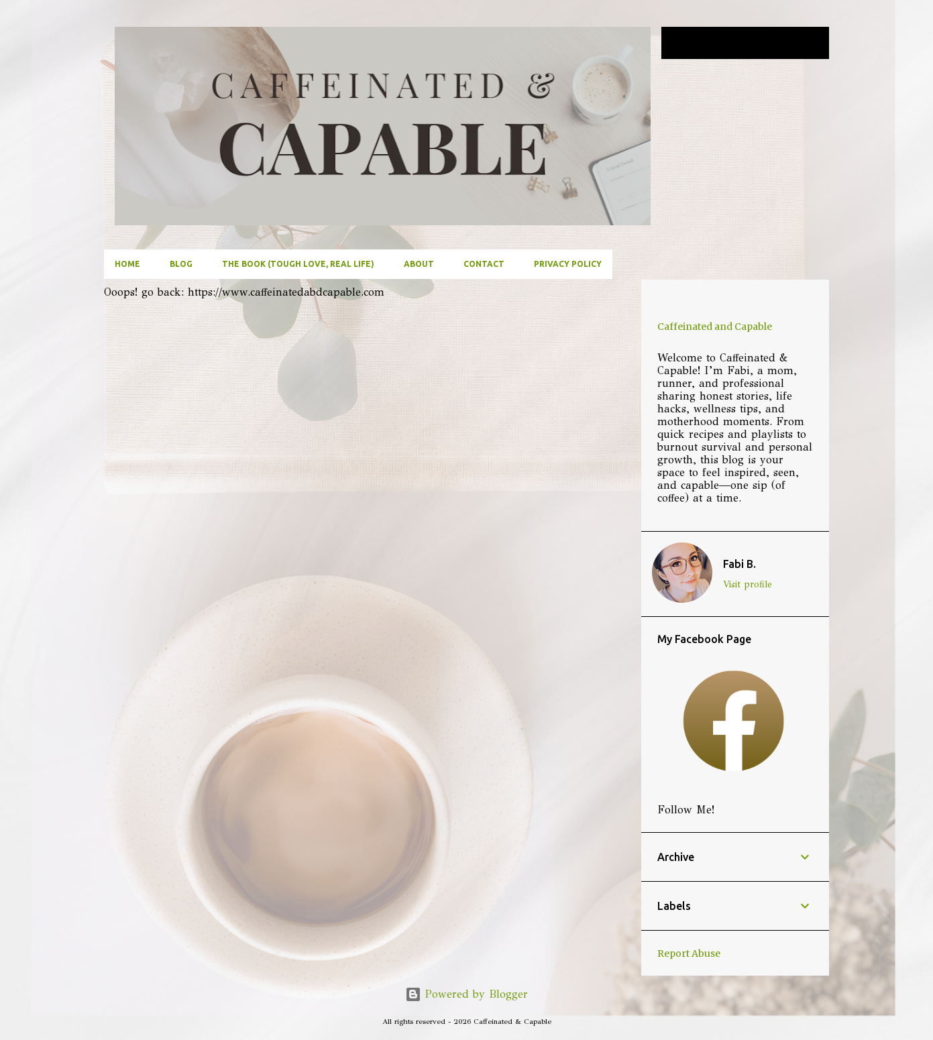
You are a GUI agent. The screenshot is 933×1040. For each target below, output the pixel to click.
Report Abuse (688, 953)
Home (127, 263)
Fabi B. (739, 564)
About (419, 263)
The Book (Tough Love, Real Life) (298, 263)
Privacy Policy (568, 263)
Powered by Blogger (466, 994)
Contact (483, 263)
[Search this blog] (758, 43)
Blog (181, 263)
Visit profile (747, 584)
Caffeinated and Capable (714, 327)
